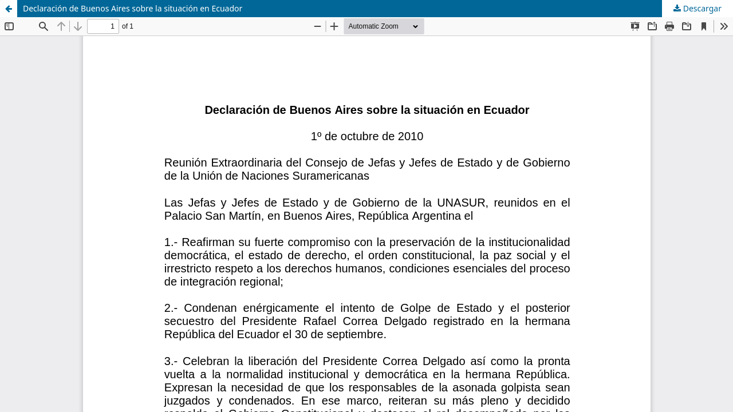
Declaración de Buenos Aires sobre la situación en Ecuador (132, 8)
